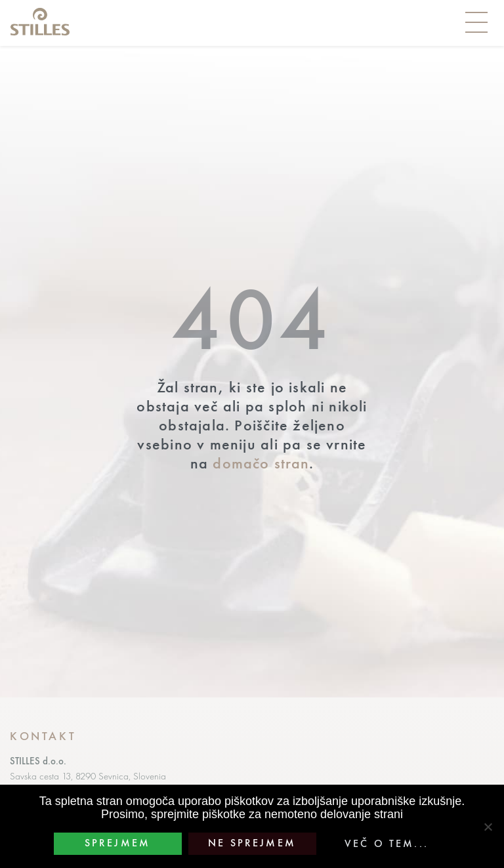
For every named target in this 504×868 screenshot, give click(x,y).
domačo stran (261, 463)
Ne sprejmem (252, 843)
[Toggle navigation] (476, 23)
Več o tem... (387, 843)
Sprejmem (117, 843)
